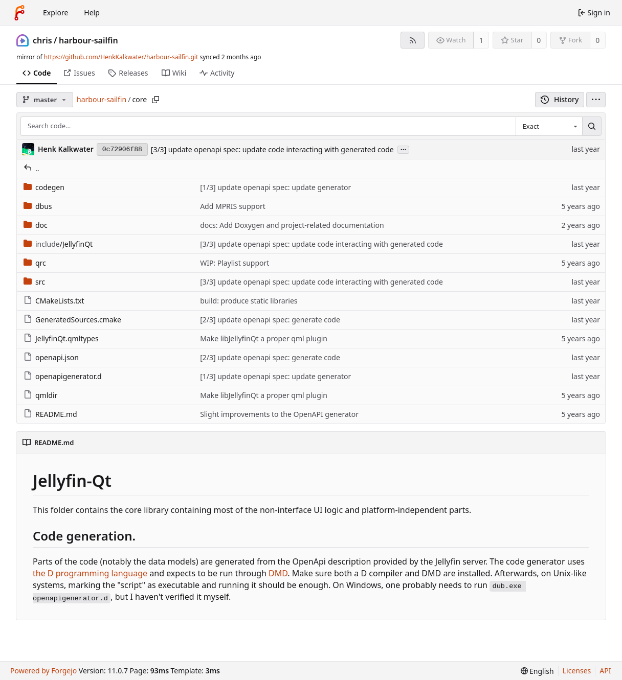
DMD (278, 573)
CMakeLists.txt (54, 301)
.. (31, 168)
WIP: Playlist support (234, 263)
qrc (35, 263)
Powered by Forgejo (43, 670)
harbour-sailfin (88, 40)
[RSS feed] (413, 40)
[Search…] (592, 126)
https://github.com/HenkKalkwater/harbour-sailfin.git (121, 57)
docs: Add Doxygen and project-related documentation (292, 225)
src (34, 282)
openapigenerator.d (63, 376)
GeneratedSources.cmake (72, 319)
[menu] (596, 99)
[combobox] (549, 126)
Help (92, 12)
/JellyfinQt (58, 244)
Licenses (577, 670)
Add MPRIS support (232, 206)
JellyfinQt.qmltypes (61, 338)
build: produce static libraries (248, 301)
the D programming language (90, 573)
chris (42, 40)
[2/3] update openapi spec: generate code (270, 319)
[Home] (19, 13)
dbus (38, 206)
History (560, 99)
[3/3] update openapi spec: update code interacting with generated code (272, 149)
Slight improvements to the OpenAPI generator (279, 414)
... (404, 149)
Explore (55, 12)
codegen (44, 187)
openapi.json (51, 357)
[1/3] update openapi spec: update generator (275, 187)
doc (36, 225)
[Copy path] (155, 99)
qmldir (40, 395)
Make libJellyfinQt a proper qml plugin (263, 338)
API (605, 670)
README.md (50, 414)
